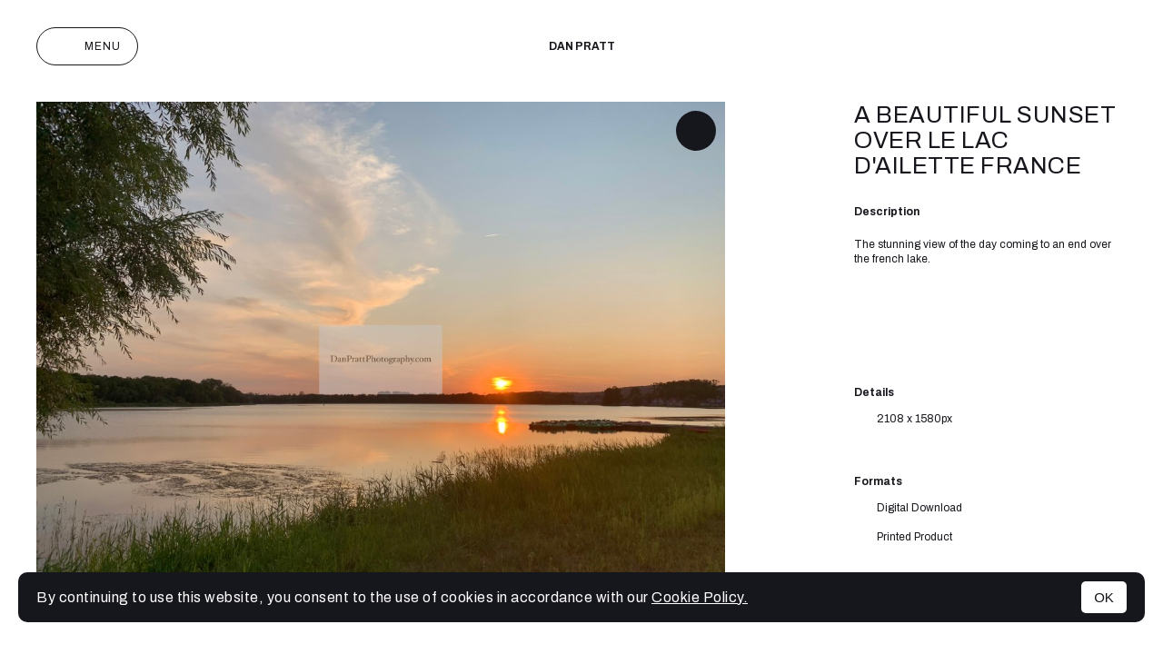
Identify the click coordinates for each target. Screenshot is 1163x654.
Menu (87, 46)
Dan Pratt (582, 46)
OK (1104, 597)
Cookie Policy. (699, 597)
